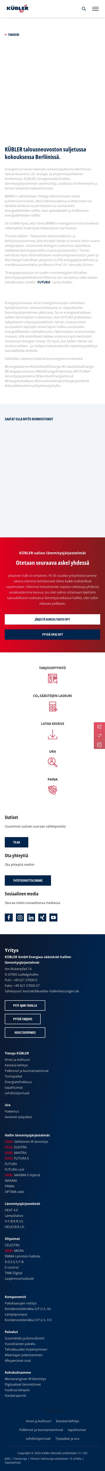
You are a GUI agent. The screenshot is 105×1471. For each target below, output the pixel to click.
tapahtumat (14, 1087)
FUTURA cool (14, 1169)
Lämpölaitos (14, 1215)
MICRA (14, 1250)
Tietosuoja (20, 1458)
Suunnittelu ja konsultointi (24, 1338)
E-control (12, 1267)
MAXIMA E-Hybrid (22, 1175)
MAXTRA (15, 1153)
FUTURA (43, 282)
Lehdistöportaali (17, 1093)
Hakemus (12, 1111)
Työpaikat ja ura (67, 1438)
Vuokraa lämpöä (17, 1390)
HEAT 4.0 (11, 1210)
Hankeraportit (15, 1395)
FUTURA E (17, 1158)
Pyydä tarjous (22, 1019)
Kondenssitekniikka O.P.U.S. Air (28, 1309)
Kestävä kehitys (16, 1065)
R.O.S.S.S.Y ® (14, 1262)
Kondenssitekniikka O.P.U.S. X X (28, 1320)
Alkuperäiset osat (18, 1360)
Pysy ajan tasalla (25, 1005)
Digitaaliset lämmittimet (23, 1384)
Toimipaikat (13, 1076)
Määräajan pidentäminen (24, 1355)
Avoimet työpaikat (18, 1117)
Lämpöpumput (16, 1314)
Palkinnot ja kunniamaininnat (27, 1071)
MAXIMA (11, 1180)
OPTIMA (14, 1192)
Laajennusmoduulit (19, 1278)
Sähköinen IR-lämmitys (26, 1141)
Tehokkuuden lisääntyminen (26, 1349)
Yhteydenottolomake (28, 880)
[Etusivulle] (17, 9)
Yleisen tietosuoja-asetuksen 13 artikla (55, 1458)
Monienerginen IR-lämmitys (25, 1379)
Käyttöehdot (13, 1462)
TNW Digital (13, 1273)
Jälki (7, 1458)
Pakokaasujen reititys (21, 1303)
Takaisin (12, 34)
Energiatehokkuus (18, 1082)
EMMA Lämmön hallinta (22, 1256)
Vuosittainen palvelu (20, 1344)
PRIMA (9, 1186)
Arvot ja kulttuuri (17, 1059)
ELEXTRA (16, 1147)
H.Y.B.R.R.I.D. (14, 1221)
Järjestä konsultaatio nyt (52, 619)
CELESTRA (12, 1245)
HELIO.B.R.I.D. (15, 1227)
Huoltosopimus (25, 1032)
